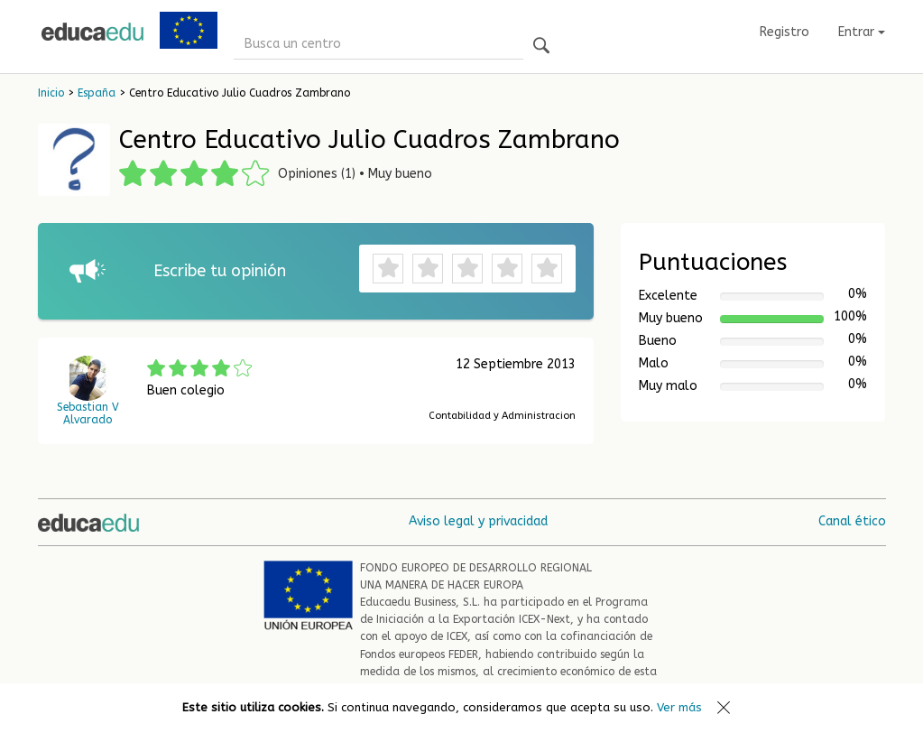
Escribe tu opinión (219, 271)
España (96, 93)
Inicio (51, 93)
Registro (784, 32)
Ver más (679, 707)
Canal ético (852, 521)
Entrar (861, 32)
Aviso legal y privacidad (478, 521)
